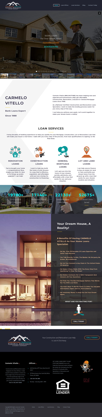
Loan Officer (64, 5)
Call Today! (92, 338)
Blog (84, 5)
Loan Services (75, 5)
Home (56, 5)
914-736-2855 (36, 378)
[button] (99, 13)
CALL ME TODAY (17, 382)
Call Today (79, 321)
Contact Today (92, 5)
